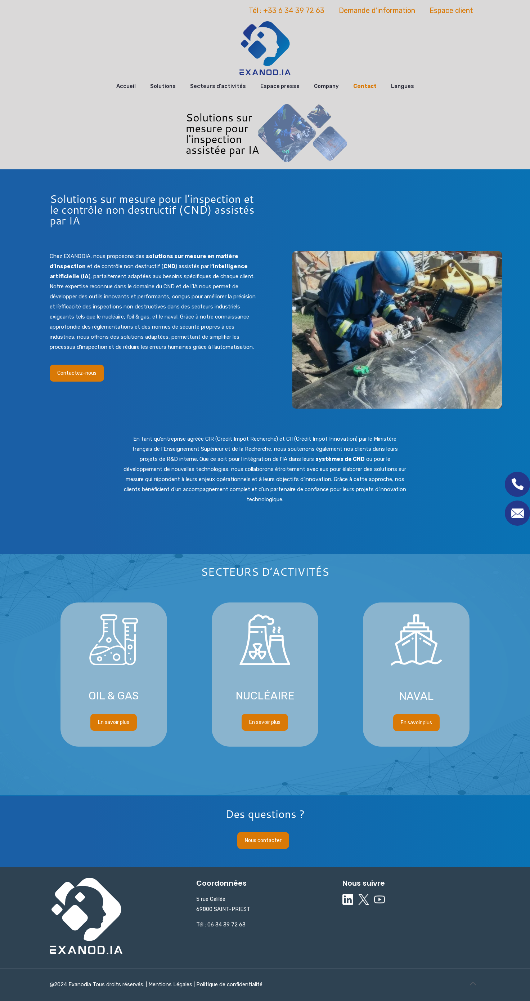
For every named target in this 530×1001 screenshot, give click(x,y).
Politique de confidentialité (228, 984)
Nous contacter (263, 840)
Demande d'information (377, 10)
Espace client (451, 10)
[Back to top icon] (472, 983)
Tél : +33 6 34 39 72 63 (286, 10)
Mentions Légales (171, 984)
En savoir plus (113, 611)
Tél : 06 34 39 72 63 (221, 924)
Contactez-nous (76, 373)
